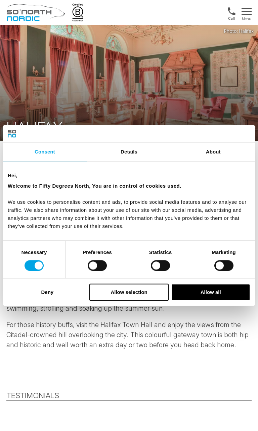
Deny (47, 292)
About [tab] (213, 152)
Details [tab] (129, 152)
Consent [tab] (45, 152)
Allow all (211, 292)
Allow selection (129, 292)
